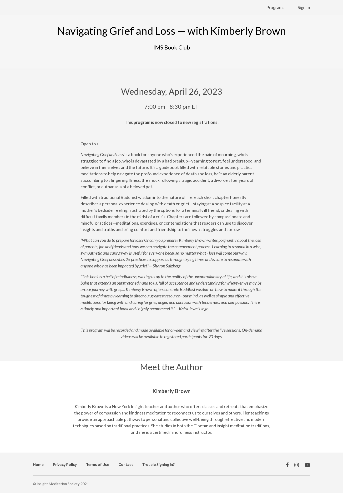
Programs (275, 7)
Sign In (304, 7)
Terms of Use (97, 464)
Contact (125, 464)
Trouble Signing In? (158, 464)
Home (38, 464)
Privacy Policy (65, 464)
